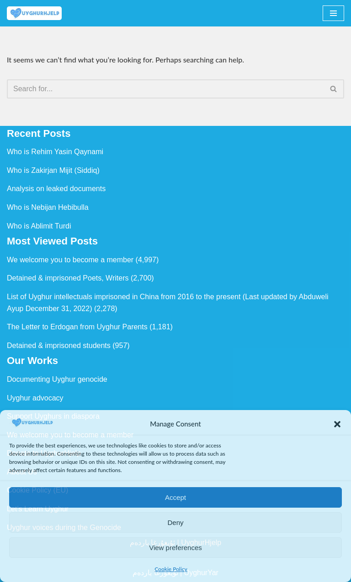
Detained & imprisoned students (59, 345)
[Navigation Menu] (333, 13)
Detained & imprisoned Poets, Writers (67, 278)
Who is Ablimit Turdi (39, 226)
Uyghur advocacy (35, 398)
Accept (175, 497)
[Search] (165, 89)
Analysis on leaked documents (56, 188)
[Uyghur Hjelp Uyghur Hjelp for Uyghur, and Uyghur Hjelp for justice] (34, 13)
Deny (175, 522)
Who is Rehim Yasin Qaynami (55, 152)
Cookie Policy (170, 569)
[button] (337, 424)
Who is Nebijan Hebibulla (48, 207)
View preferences (175, 547)
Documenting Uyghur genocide (57, 379)
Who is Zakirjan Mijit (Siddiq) (53, 170)
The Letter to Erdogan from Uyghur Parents (77, 327)
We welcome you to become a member (70, 260)
